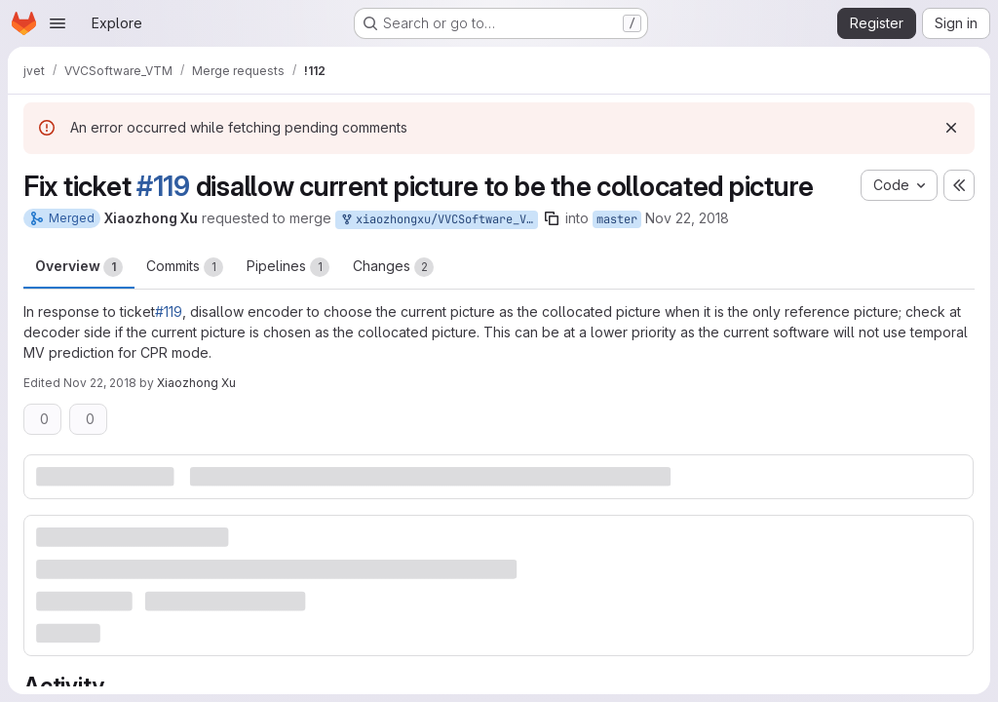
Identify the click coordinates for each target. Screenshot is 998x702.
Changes (393, 267)
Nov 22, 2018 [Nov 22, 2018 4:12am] (99, 382)
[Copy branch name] (551, 218)
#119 (163, 186)
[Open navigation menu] (57, 23)
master (616, 219)
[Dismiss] (951, 127)
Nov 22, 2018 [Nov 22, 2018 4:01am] (687, 218)
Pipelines (288, 267)
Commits (184, 267)
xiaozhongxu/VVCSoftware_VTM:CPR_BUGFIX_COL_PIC (438, 220)
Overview (79, 267)
